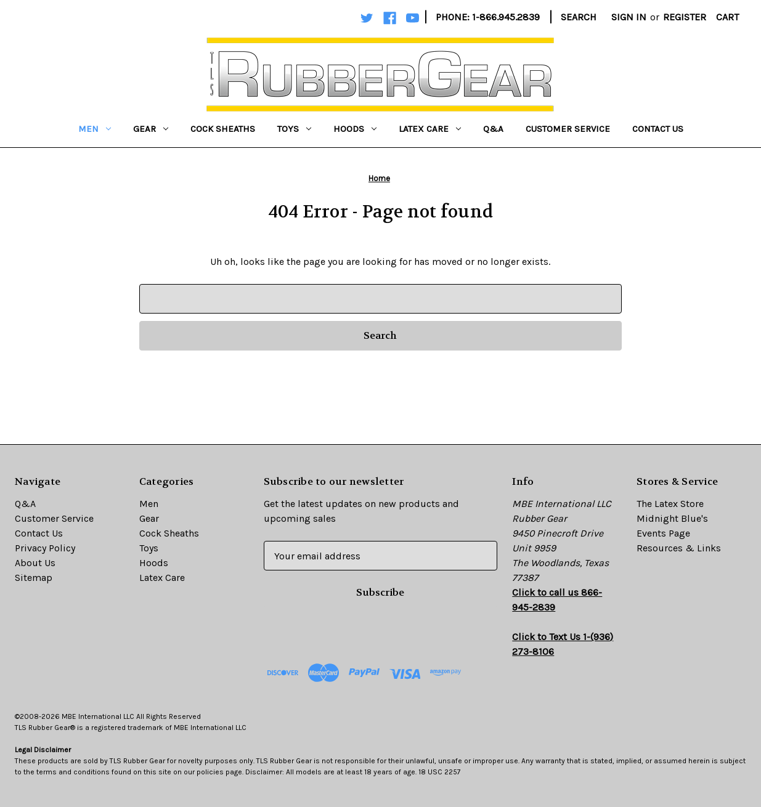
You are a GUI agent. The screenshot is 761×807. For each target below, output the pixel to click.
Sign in (628, 17)
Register (684, 17)
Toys (294, 128)
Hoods (354, 128)
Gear (150, 128)
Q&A (493, 128)
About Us (35, 563)
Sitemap (33, 577)
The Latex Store (670, 503)
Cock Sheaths (222, 128)
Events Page (663, 533)
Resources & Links (679, 548)
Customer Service (568, 128)
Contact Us (657, 128)
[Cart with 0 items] (727, 17)
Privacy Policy (45, 548)
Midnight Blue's (672, 518)
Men (94, 128)
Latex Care (430, 128)
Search (578, 17)
